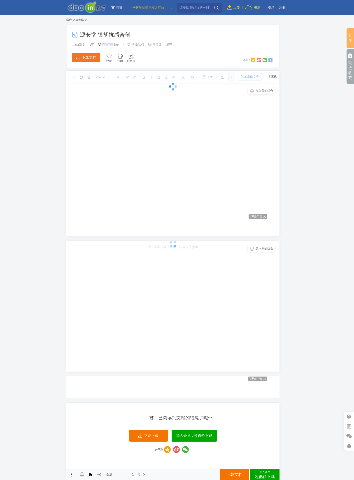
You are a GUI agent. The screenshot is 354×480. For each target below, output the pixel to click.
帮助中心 (349, 416)
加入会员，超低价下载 (194, 436)
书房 (252, 7)
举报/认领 (136, 44)
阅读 (78, 44)
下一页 (144, 475)
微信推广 (349, 436)
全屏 (109, 474)
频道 (116, 7)
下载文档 (86, 57)
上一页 (124, 475)
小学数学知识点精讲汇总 (146, 7)
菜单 (71, 474)
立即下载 (148, 435)
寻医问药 (107, 44)
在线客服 (349, 446)
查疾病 (80, 19)
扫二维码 (349, 426)
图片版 (154, 44)
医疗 (69, 19)
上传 (233, 7)
